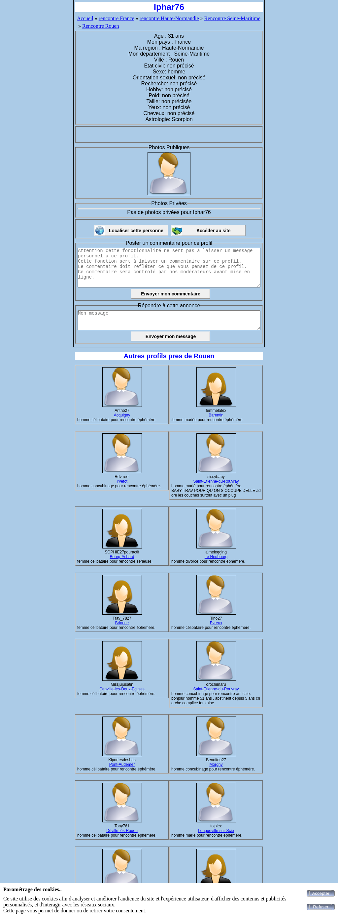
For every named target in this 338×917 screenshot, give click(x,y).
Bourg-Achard (122, 556)
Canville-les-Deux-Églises (122, 689)
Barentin (216, 415)
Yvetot (122, 481)
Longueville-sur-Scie (216, 830)
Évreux (216, 623)
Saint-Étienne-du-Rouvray (216, 481)
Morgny (215, 764)
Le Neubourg (216, 556)
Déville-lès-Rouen (122, 830)
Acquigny (122, 415)
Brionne (122, 623)
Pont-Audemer (122, 764)
